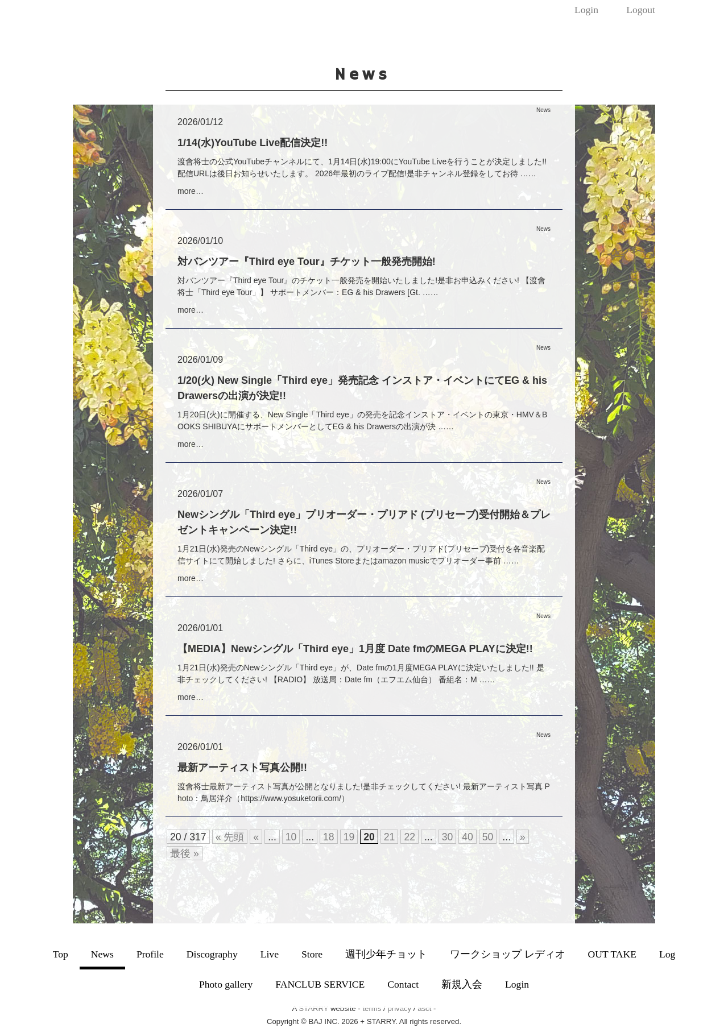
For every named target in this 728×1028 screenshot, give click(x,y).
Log (667, 954)
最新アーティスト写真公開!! (242, 767)
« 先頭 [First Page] (230, 837)
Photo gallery (226, 984)
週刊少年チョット (386, 954)
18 (328, 837)
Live (269, 954)
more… (190, 191)
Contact (403, 984)
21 (389, 837)
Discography (212, 954)
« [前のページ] (256, 837)
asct (424, 1008)
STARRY (313, 1008)
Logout (640, 9)
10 (291, 837)
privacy (399, 1008)
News (102, 954)
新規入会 (461, 984)
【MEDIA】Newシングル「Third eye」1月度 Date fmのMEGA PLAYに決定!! (355, 648)
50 (488, 837)
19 (349, 837)
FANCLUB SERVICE (320, 984)
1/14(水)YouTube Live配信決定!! (252, 142)
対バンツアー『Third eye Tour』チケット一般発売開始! (306, 261)
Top (60, 954)
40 (467, 837)
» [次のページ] (523, 837)
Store (311, 954)
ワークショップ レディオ (507, 954)
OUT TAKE (612, 954)
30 (447, 837)
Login (586, 9)
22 (409, 837)
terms (371, 1008)
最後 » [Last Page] (184, 853)
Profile (150, 954)
